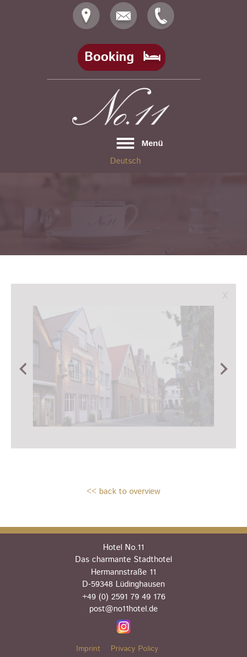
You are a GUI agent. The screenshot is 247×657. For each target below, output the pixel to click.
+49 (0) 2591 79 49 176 (123, 597)
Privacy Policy (134, 648)
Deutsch (125, 161)
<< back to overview (123, 491)
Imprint (88, 648)
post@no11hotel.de (123, 609)
